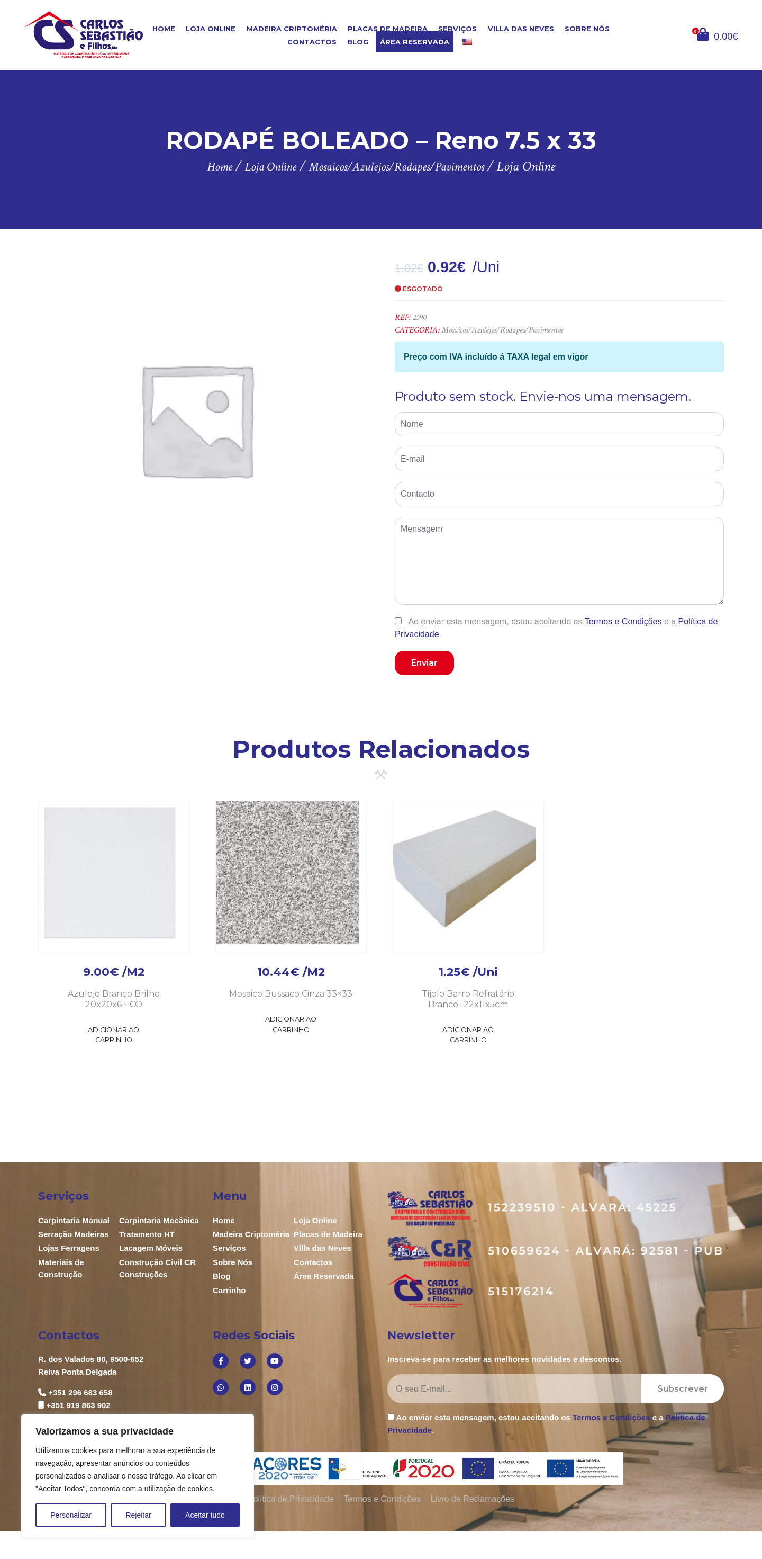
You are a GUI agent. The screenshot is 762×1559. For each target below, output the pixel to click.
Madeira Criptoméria (292, 29)
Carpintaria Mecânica (159, 1220)
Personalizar (71, 1515)
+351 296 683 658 (80, 1392)
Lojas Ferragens (68, 1247)
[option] (196, 419)
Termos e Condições (623, 621)
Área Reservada (414, 42)
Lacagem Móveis (151, 1247)
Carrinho (229, 1290)
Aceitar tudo (205, 1515)
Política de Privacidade (291, 1498)
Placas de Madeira (388, 29)
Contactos (312, 42)
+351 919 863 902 (78, 1405)
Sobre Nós (587, 29)
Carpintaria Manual (74, 1220)
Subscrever (682, 1389)
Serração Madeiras (73, 1234)
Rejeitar (138, 1515)
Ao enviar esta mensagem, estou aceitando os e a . (556, 627)
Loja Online (210, 29)
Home (163, 29)
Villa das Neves (521, 29)
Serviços (457, 29)
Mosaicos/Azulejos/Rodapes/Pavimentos (502, 330)
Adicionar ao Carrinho (113, 1035)
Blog (358, 42)
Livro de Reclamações (472, 1498)
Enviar (424, 663)
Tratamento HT (147, 1234)
